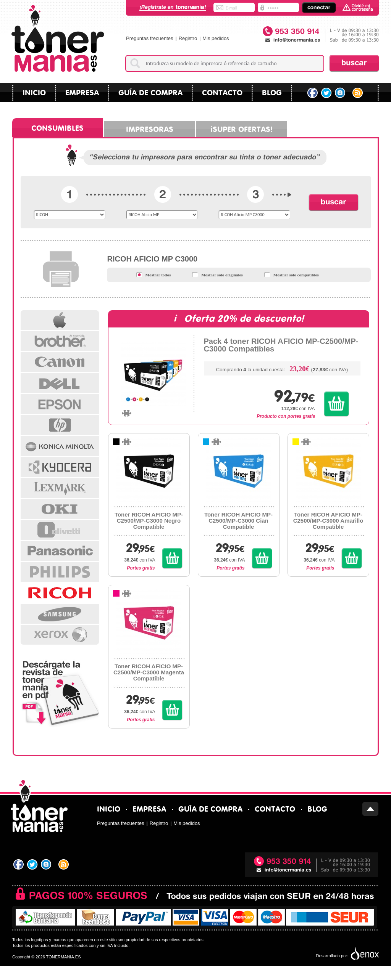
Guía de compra (150, 91)
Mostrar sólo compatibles (291, 274)
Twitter (326, 93)
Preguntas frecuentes (149, 38)
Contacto (222, 91)
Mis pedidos (215, 38)
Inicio (34, 91)
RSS (358, 93)
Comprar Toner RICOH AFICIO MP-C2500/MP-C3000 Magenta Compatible (172, 710)
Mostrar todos (153, 274)
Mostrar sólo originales (217, 274)
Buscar (354, 63)
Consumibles (57, 127)
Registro (188, 38)
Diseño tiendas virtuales (364, 954)
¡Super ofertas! (241, 128)
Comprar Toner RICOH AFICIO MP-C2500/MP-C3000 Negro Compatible (172, 558)
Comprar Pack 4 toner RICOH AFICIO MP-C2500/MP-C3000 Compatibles (337, 404)
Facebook (312, 93)
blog (272, 91)
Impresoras (149, 128)
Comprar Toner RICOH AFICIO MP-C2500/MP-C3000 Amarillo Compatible (351, 558)
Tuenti (340, 93)
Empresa (82, 91)
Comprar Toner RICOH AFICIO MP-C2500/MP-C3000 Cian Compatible (261, 558)
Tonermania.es (57, 38)
